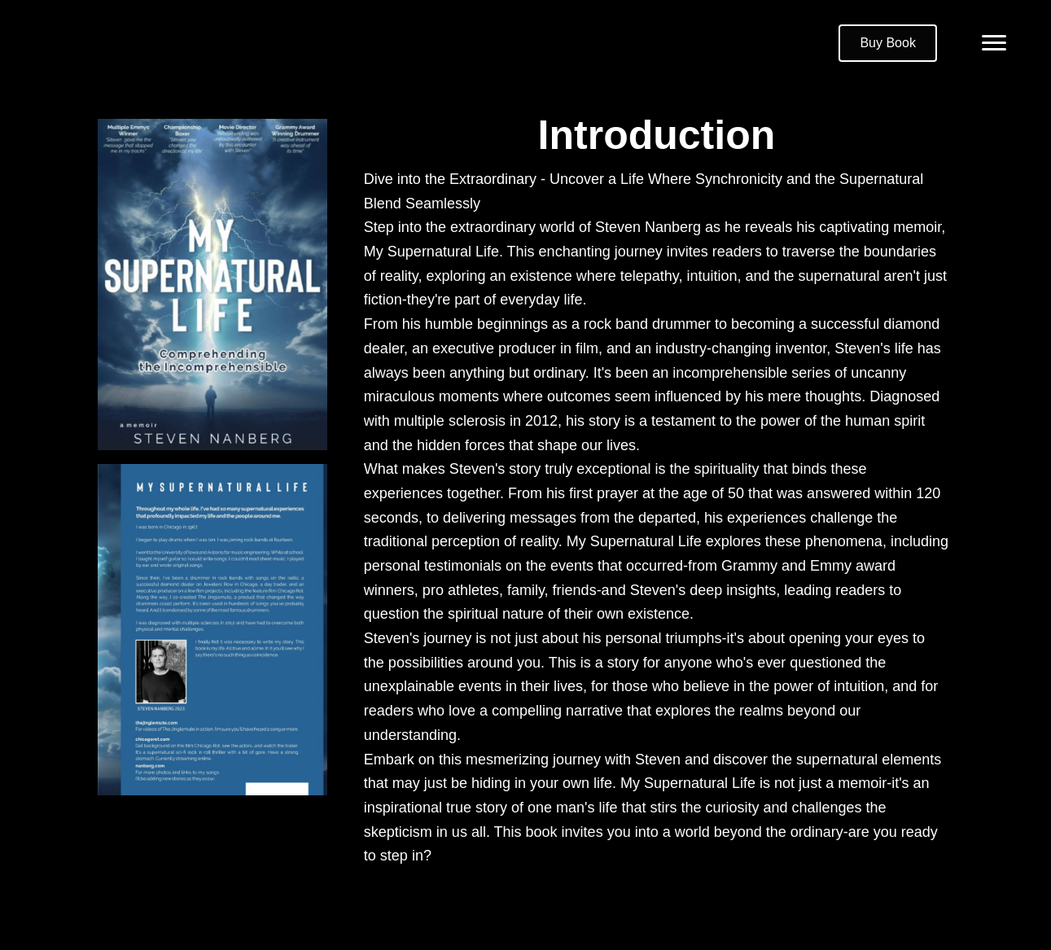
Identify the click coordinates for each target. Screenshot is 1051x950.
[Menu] (994, 43)
